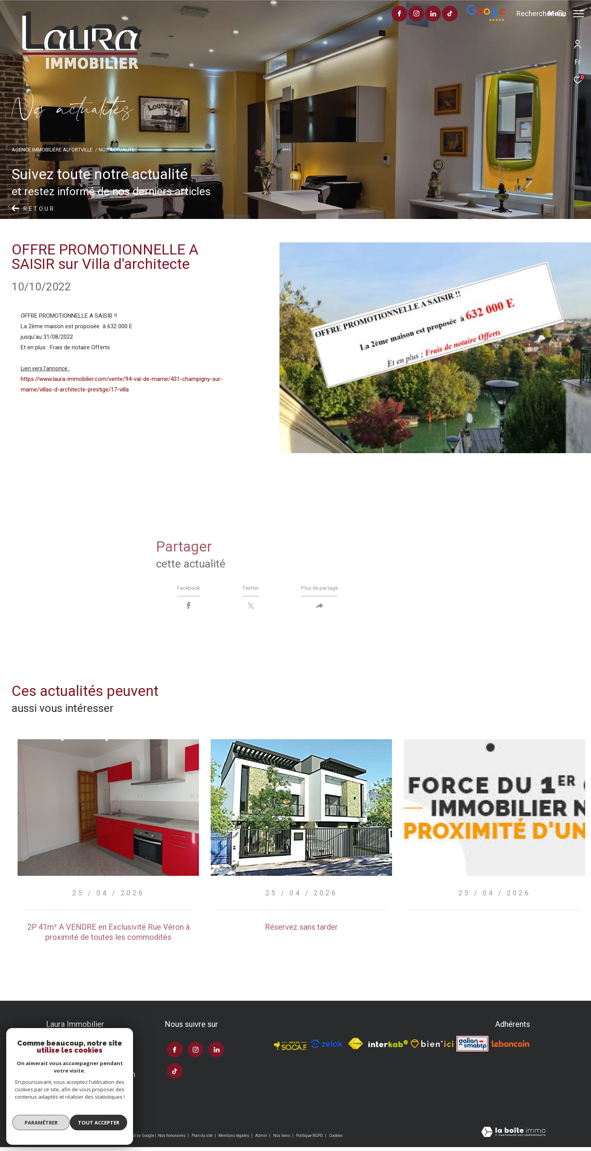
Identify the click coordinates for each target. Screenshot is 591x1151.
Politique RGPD (309, 1139)
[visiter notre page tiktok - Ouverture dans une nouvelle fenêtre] (427, 14)
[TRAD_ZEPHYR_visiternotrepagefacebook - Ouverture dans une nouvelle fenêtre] (377, 14)
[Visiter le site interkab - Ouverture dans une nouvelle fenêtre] (388, 1047)
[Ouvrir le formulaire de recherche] (518, 14)
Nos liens (282, 1139)
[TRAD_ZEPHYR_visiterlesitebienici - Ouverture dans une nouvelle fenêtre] (432, 1047)
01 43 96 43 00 (71, 1049)
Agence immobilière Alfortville (52, 150)
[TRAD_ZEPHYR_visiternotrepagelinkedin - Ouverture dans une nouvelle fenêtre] (411, 14)
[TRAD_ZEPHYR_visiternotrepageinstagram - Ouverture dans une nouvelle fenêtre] (394, 14)
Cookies (336, 1139)
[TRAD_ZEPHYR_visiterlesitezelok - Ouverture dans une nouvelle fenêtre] (327, 1047)
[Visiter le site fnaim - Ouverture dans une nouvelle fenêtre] (355, 1047)
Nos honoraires (172, 1139)
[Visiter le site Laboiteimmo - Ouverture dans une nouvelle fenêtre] (513, 1136)
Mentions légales (234, 1139)
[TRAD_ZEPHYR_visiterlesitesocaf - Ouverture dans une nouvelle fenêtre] (290, 1047)
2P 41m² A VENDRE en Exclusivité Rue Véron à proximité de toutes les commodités (108, 935)
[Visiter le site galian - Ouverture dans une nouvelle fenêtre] (472, 1047)
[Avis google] (463, 19)
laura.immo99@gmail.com (90, 1077)
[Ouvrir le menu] (566, 13)
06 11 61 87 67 (71, 1063)
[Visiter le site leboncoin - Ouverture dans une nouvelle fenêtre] (510, 1047)
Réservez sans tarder (301, 930)
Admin (261, 1139)
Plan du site (202, 1139)
